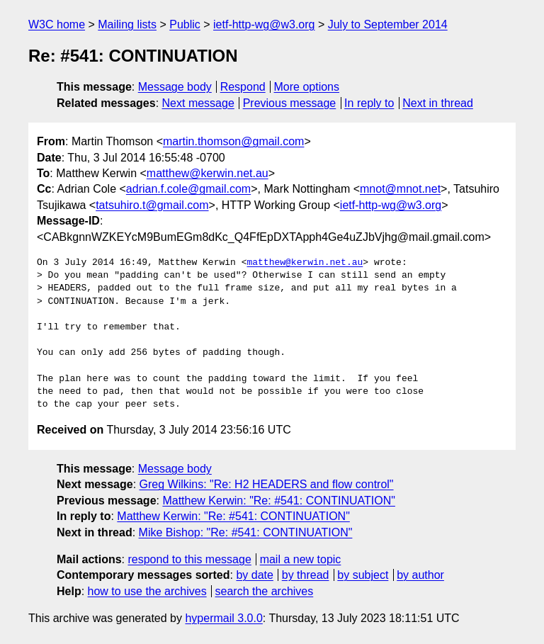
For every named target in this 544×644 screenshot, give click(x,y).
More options (307, 87)
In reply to (369, 103)
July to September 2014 (388, 24)
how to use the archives (147, 591)
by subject (362, 575)
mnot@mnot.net (400, 189)
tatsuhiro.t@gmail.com (152, 205)
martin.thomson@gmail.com (233, 141)
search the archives (264, 591)
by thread (305, 575)
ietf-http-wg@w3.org (263, 24)
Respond (243, 87)
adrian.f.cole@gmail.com (188, 189)
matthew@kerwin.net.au (207, 173)
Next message (198, 103)
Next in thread (437, 103)
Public (184, 24)
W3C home (56, 24)
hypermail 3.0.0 (223, 618)
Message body (175, 87)
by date (254, 575)
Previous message (289, 103)
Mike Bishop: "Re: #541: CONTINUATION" (246, 532)
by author (420, 575)
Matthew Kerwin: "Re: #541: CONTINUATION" (278, 501)
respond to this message (189, 559)
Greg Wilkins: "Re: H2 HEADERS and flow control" (267, 484)
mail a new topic (300, 559)
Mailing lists (127, 24)
